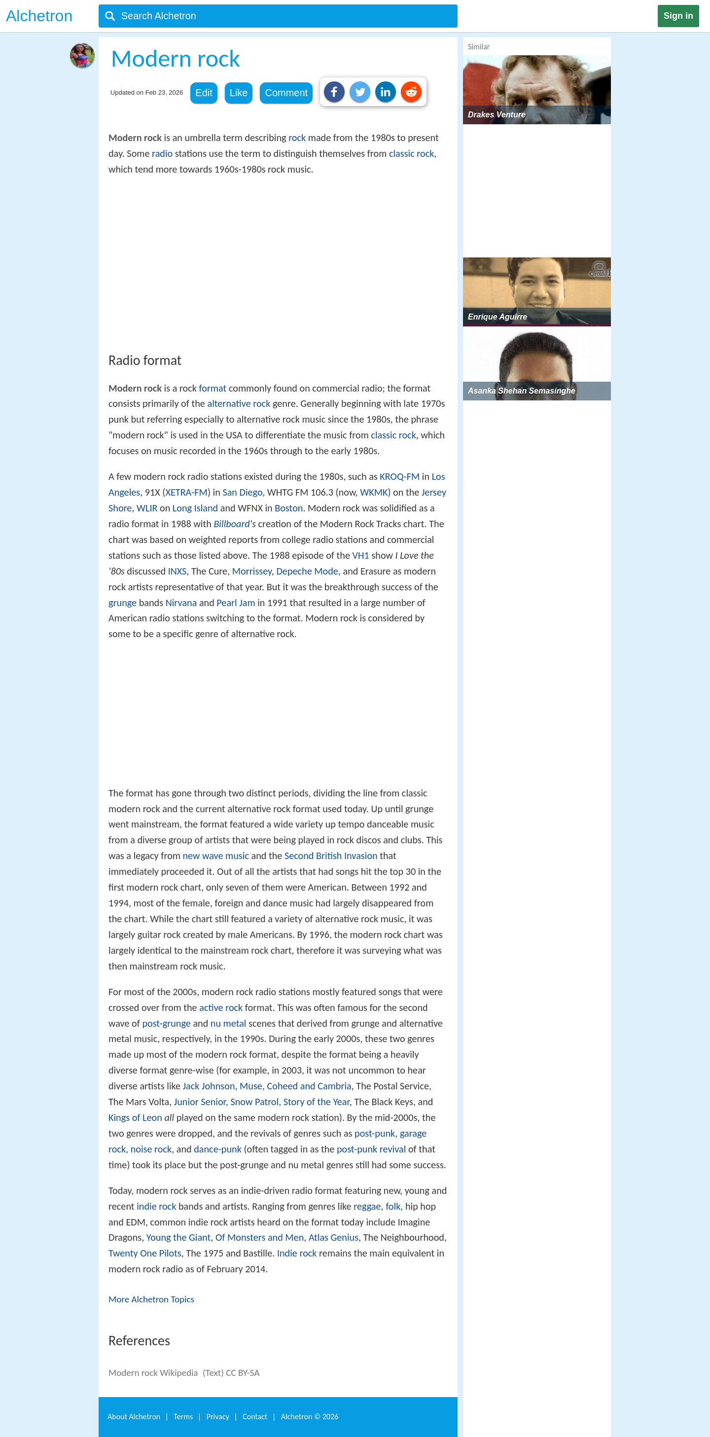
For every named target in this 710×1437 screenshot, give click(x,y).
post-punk (375, 1133)
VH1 (361, 555)
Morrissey (252, 571)
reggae (367, 1206)
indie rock (156, 1206)
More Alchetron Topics (151, 1299)
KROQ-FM (400, 476)
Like (239, 92)
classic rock (411, 153)
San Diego (242, 492)
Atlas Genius (333, 1237)
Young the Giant (178, 1237)
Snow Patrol (254, 1102)
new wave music (216, 856)
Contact (255, 1416)
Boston (289, 508)
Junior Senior (200, 1102)
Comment (286, 92)
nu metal (229, 1023)
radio (162, 153)
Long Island (195, 508)
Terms (183, 1416)
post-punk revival (371, 1149)
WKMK (374, 492)
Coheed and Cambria (309, 1086)
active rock (221, 1007)
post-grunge (166, 1023)
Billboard (231, 524)
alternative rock (238, 403)
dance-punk (218, 1149)
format (213, 388)
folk (393, 1206)
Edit (203, 92)
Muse (251, 1086)
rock (297, 138)
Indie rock (297, 1253)
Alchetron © (310, 1416)
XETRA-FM (186, 492)
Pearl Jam (235, 603)
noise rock (151, 1149)
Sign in (678, 16)
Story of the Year (317, 1102)
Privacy (218, 1416)
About (133, 1416)
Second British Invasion (331, 856)
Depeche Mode (307, 571)
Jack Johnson (209, 1086)
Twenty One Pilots (144, 1253)
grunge (122, 603)
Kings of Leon (135, 1117)
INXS (177, 571)
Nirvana (181, 603)
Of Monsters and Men (259, 1237)
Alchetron (39, 16)
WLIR (147, 508)
